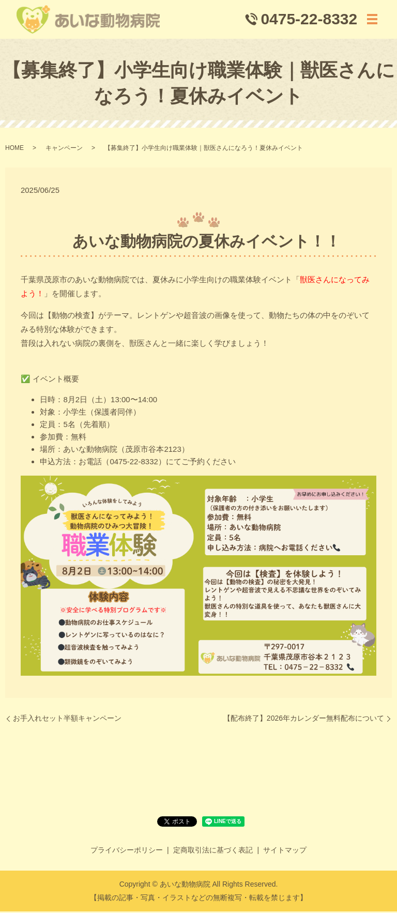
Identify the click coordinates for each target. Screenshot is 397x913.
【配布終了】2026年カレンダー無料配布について (303, 720)
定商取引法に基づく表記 (213, 851)
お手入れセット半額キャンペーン (67, 720)
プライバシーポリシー (126, 851)
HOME (14, 150)
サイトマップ (285, 851)
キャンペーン (64, 150)
